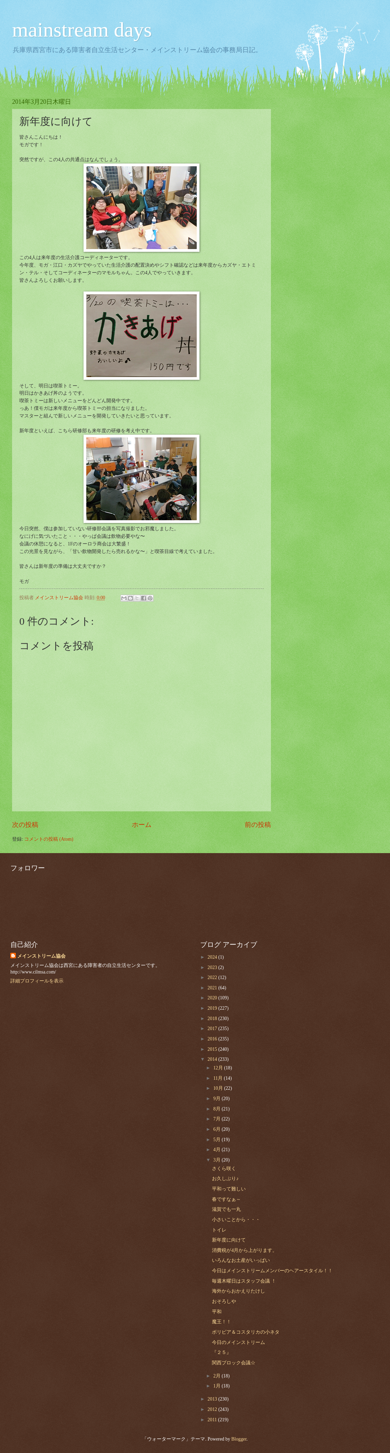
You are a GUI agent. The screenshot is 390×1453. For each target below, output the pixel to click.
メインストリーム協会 (41, 956)
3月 (217, 1160)
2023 (212, 967)
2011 (212, 1419)
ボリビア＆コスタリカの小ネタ (246, 1332)
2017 (212, 1028)
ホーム (142, 824)
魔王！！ (221, 1321)
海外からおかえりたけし (238, 1291)
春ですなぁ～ (226, 1199)
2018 (212, 1018)
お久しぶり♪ (225, 1178)
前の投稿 (258, 824)
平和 (217, 1311)
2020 (212, 997)
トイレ (219, 1230)
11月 (218, 1078)
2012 (212, 1409)
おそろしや (224, 1301)
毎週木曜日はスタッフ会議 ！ (244, 1281)
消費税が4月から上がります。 (244, 1250)
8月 (217, 1108)
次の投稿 (25, 824)
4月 (217, 1149)
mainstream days (82, 29)
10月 (218, 1088)
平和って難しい (229, 1189)
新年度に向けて (229, 1240)
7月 (217, 1118)
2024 (212, 957)
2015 (212, 1049)
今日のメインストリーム (238, 1342)
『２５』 (221, 1352)
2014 (212, 1059)
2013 (212, 1399)
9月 (217, 1098)
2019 (212, 1008)
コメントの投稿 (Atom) (48, 839)
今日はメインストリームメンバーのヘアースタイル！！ (272, 1270)
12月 (218, 1067)
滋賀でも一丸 (226, 1209)
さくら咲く (224, 1168)
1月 (217, 1385)
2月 (217, 1375)
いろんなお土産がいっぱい (241, 1260)
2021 (212, 987)
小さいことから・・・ (236, 1219)
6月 (217, 1129)
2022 (212, 977)
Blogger (238, 1439)
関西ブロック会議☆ (233, 1362)
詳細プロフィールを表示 (37, 981)
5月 (217, 1139)
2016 (212, 1038)
